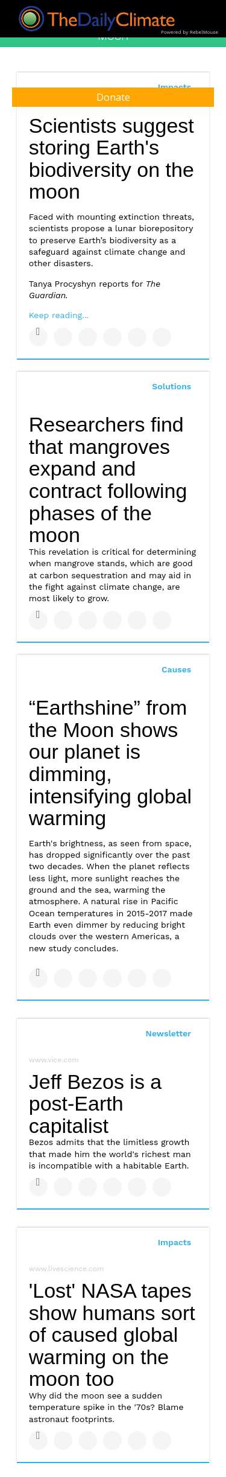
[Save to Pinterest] (137, 337)
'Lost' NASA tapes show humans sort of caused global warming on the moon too (112, 1335)
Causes (176, 669)
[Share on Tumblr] (112, 337)
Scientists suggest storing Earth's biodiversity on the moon (111, 158)
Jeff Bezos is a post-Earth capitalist (95, 1103)
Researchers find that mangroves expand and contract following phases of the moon (108, 479)
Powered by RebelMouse (189, 32)
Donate (113, 97)
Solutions (171, 386)
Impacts (175, 1242)
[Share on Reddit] (161, 337)
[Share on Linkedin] (87, 337)
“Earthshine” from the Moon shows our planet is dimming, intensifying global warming (110, 762)
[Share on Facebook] (38, 337)
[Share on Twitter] (63, 337)
